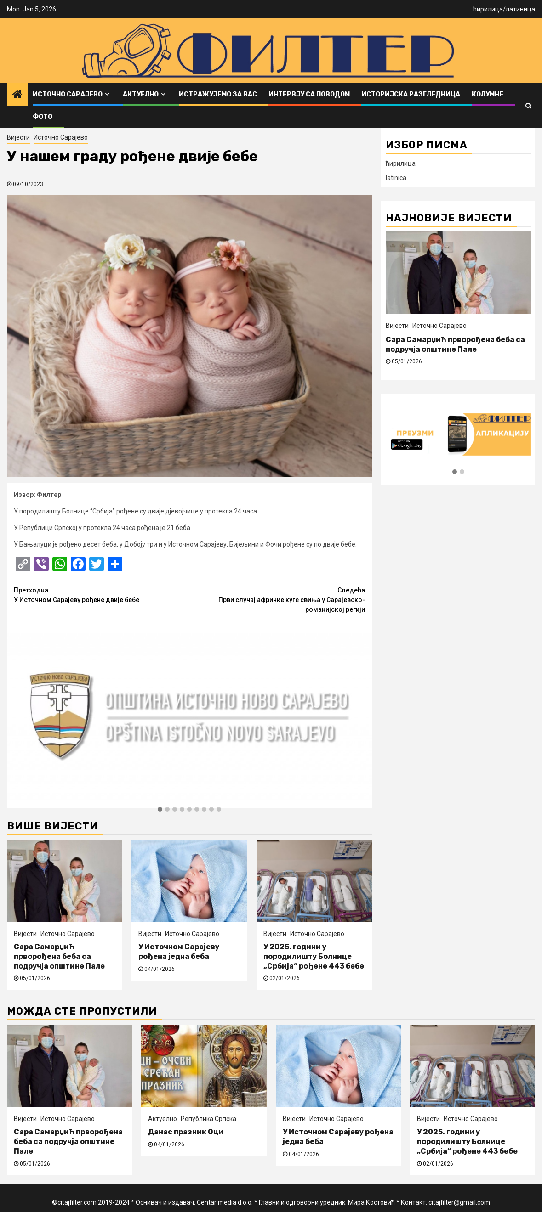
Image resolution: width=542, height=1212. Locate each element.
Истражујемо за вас (218, 94)
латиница (520, 9)
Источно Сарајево (68, 94)
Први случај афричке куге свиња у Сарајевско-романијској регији (277, 599)
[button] (160, 809)
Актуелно (141, 94)
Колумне (487, 94)
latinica (396, 177)
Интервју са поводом (309, 94)
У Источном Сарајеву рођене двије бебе (101, 594)
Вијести (18, 137)
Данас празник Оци (185, 1131)
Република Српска (208, 1118)
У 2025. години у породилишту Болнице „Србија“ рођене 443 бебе (313, 956)
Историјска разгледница (410, 94)
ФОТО (42, 117)
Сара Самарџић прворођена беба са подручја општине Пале (59, 956)
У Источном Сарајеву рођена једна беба (178, 951)
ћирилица (488, 9)
